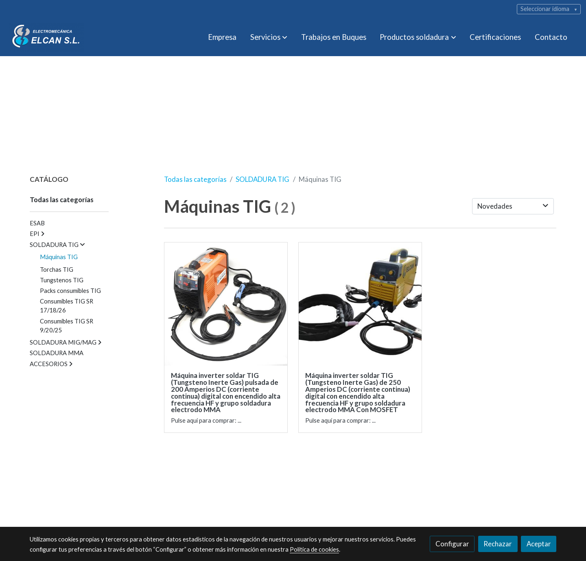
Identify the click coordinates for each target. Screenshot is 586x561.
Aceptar (539, 543)
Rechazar (497, 543)
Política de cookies (314, 549)
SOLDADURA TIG (262, 179)
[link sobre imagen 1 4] (360, 304)
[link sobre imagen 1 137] (226, 304)
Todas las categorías (195, 179)
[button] (268, 37)
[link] (46, 37)
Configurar (452, 543)
